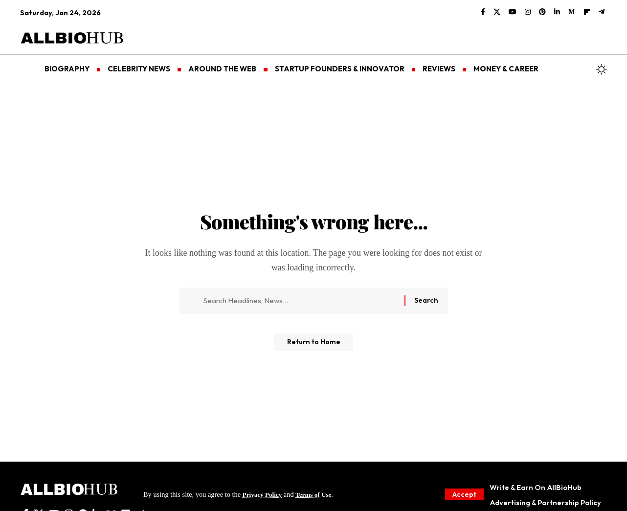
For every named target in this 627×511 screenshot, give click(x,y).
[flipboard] (587, 12)
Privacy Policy (264, 494)
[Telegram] (601, 12)
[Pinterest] (542, 12)
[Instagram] (527, 12)
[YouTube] (512, 12)
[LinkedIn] (557, 12)
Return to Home (314, 346)
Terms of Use (318, 494)
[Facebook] (483, 12)
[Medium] (572, 12)
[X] (497, 12)
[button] (463, 494)
